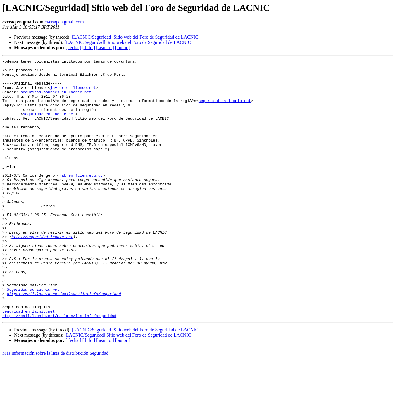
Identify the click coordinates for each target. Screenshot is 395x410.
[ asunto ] (105, 47)
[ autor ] (122, 47)
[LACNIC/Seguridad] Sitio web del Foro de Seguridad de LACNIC (135, 37)
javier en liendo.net (73, 93)
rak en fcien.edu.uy (81, 198)
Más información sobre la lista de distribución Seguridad (55, 404)
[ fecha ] (73, 47)
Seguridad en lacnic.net (33, 335)
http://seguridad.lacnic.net (42, 272)
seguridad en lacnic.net (225, 109)
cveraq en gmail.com (64, 21)
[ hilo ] (88, 47)
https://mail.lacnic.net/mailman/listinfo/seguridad (64, 341)
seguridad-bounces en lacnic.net (55, 98)
